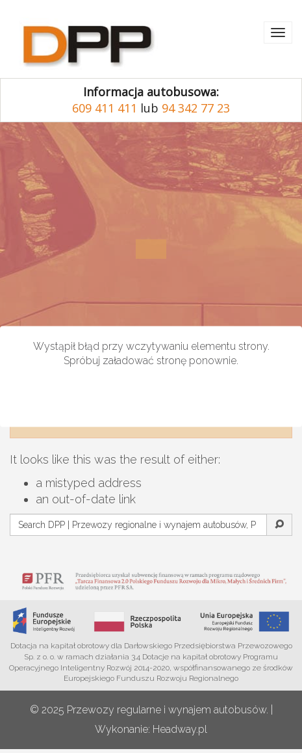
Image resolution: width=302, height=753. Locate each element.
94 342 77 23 (196, 108)
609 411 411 (104, 108)
